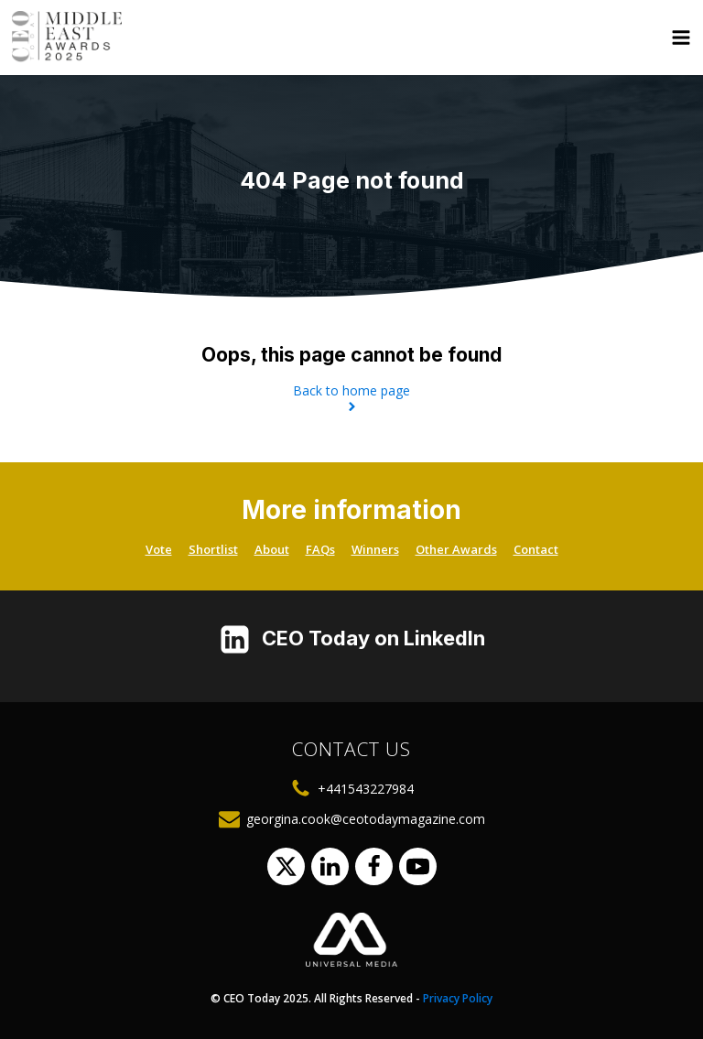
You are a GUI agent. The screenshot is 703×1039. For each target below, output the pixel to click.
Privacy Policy (457, 998)
